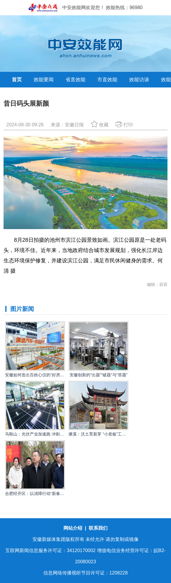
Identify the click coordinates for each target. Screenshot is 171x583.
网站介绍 (73, 528)
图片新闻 (22, 309)
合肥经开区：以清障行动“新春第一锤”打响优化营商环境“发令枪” (63, 493)
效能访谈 (139, 79)
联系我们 (98, 528)
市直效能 (107, 79)
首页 (17, 79)
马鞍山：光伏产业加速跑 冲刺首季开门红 (42, 434)
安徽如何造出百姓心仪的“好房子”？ (37, 374)
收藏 (99, 124)
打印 (124, 124)
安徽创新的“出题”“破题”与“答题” (98, 374)
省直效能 (75, 79)
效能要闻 (44, 79)
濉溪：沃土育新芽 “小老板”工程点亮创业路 (107, 434)
